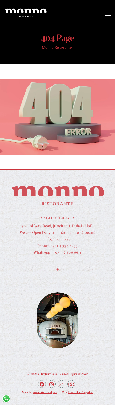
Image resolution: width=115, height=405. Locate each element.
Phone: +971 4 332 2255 (57, 248)
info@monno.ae (57, 241)
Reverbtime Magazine (80, 392)
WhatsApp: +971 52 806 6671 (57, 254)
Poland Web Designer (45, 392)
